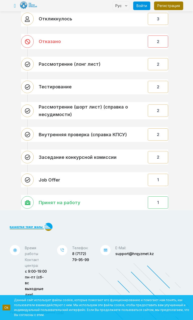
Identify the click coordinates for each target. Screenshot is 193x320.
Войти (141, 6)
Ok (6, 307)
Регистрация (168, 6)
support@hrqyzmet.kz (134, 254)
